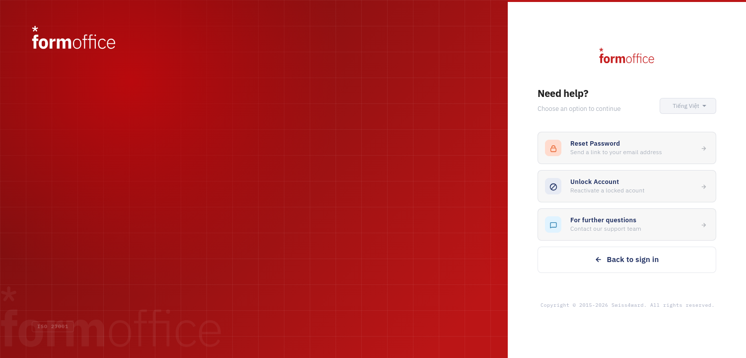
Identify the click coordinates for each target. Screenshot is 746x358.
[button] (688, 105)
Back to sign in (627, 259)
